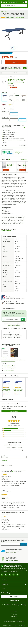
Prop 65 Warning (6, 230)
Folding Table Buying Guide (14, 368)
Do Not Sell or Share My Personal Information (14, 621)
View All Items (24, 159)
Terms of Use (10, 325)
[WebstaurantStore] (14, 566)
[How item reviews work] (19, 425)
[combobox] (14, 5)
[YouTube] (6, 574)
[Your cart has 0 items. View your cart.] (25, 2)
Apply (25, 68)
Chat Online (6, 605)
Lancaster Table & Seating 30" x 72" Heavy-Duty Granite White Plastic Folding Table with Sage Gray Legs (16, 81)
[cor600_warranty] (5, 353)
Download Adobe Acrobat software (8, 361)
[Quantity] (3, 62)
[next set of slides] (27, 167)
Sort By (3, 455)
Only (2, 55)
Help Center (14, 596)
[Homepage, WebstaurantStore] (14, 2)
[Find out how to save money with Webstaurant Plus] (1, 163)
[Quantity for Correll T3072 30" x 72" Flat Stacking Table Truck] (18, 170)
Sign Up (24, 544)
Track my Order (14, 600)
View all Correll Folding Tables (19, 152)
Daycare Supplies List (13, 370)
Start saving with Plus (11, 552)
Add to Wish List (14, 72)
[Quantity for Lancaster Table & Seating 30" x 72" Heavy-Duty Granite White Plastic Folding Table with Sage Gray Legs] (9, 87)
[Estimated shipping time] (24, 127)
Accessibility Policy (14, 619)
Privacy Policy (17, 325)
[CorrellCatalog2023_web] (14, 353)
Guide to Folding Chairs (13, 365)
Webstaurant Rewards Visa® (12, 68)
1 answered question (19, 17)
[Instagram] (2, 574)
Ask (23, 319)
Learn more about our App (12, 560)
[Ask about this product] (14, 319)
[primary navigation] (4, 2)
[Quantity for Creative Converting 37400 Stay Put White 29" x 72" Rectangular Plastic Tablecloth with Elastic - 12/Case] (2, 170)
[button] (12, 48)
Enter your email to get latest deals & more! (13, 540)
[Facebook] (10, 574)
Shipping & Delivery (19, 605)
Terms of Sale (14, 611)
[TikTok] (13, 574)
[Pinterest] (17, 574)
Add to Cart (13, 87)
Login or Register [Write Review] (14, 411)
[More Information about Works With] (9, 159)
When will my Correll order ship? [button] (11, 332)
